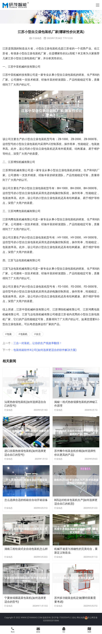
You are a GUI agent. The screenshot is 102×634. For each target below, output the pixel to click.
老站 (74, 617)
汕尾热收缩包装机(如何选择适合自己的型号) (25, 403)
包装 (9, 334)
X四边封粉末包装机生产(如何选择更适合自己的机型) (76, 501)
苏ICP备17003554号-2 (61, 617)
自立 (38, 334)
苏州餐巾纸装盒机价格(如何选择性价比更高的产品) (75, 452)
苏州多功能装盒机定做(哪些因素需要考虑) (75, 599)
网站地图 (81, 617)
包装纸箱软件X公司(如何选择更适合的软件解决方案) (44, 350)
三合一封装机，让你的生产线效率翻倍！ (37, 343)
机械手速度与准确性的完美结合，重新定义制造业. (76, 550)
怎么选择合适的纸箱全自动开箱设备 (26, 500)
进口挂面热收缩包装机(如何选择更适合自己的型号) (25, 452)
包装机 (23, 334)
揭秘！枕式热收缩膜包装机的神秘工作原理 (76, 403)
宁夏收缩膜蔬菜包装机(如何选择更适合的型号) (25, 599)
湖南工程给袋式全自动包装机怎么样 (26, 549)
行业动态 (37, 38)
